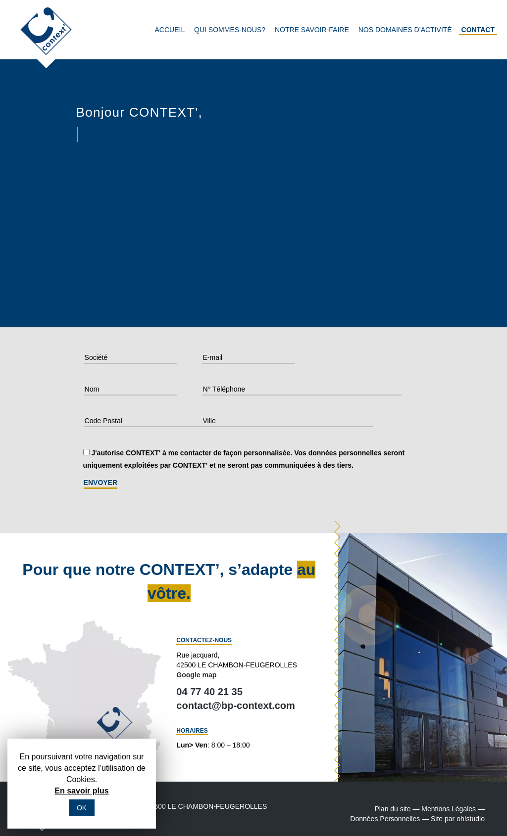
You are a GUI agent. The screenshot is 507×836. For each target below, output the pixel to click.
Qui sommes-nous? (229, 30)
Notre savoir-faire (312, 30)
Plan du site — (396, 809)
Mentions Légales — (453, 809)
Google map (196, 675)
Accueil (170, 30)
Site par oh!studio (458, 819)
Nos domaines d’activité (405, 30)
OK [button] (82, 808)
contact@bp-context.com (235, 705)
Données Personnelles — (389, 819)
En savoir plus (81, 791)
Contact (478, 30)
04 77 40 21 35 (209, 691)
